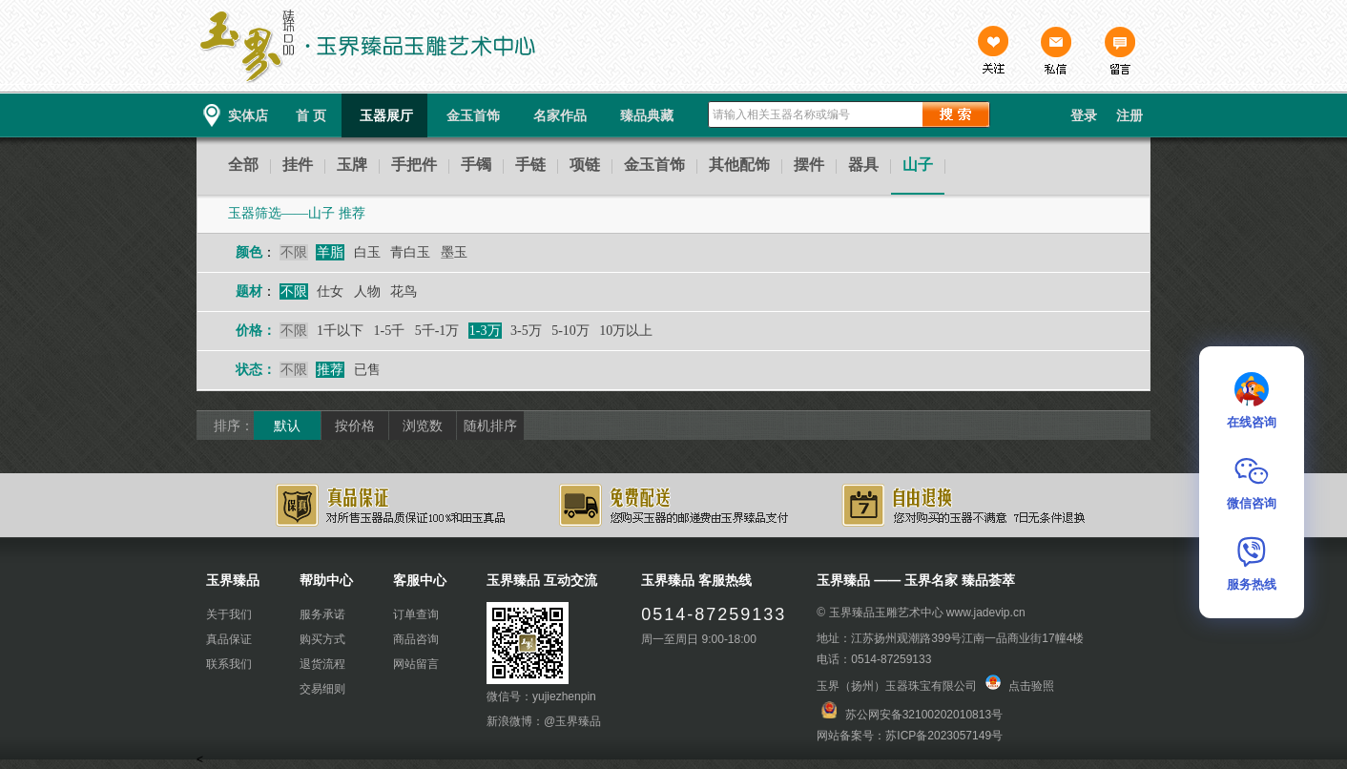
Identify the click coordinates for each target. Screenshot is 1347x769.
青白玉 (410, 252)
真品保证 (229, 639)
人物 (367, 291)
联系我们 (229, 664)
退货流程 (322, 664)
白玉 (367, 252)
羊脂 (330, 252)
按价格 (355, 425)
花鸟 (403, 291)
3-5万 (526, 330)
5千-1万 (437, 330)
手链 (530, 164)
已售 (367, 370)
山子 (917, 164)
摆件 (809, 164)
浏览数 (423, 425)
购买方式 (322, 639)
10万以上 (626, 330)
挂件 (297, 164)
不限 (293, 252)
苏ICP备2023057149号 (944, 735)
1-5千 (389, 330)
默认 (287, 425)
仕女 (330, 291)
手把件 (414, 164)
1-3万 (485, 330)
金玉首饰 (654, 164)
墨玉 (454, 252)
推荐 (330, 370)
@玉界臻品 (572, 721)
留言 (1119, 52)
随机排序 (490, 425)
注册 (1129, 115)
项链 (585, 164)
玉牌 (352, 164)
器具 (863, 164)
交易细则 (322, 689)
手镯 (476, 164)
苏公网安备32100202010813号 (924, 714)
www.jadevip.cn (986, 612)
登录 (1083, 115)
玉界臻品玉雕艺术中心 (886, 612)
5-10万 (570, 330)
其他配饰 (739, 164)
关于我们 (229, 614)
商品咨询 (416, 639)
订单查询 (416, 614)
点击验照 (1019, 686)
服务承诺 (322, 614)
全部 (243, 164)
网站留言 (416, 664)
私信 (1056, 52)
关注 (993, 52)
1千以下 (340, 330)
